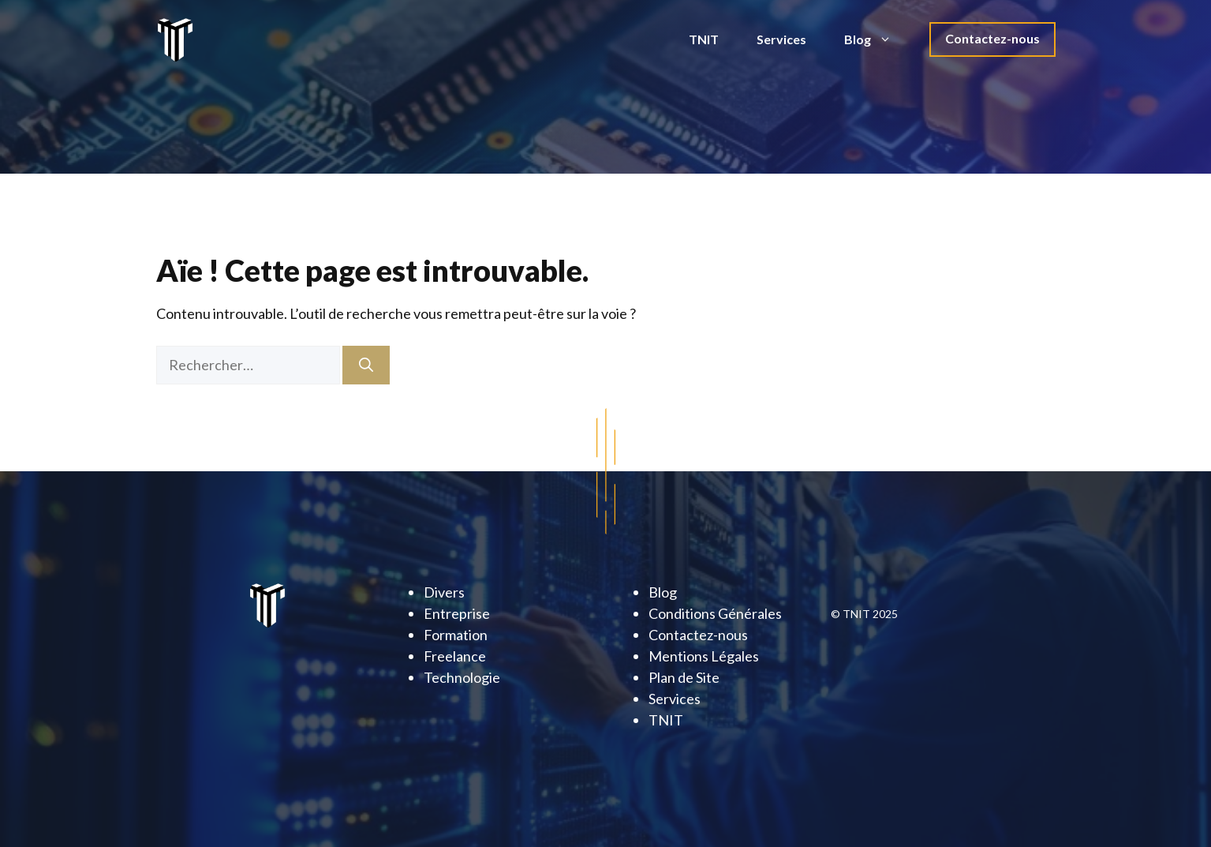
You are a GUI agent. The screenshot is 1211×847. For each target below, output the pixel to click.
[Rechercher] (366, 365)
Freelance (455, 656)
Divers (444, 592)
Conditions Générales (715, 613)
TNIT (704, 39)
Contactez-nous (992, 38)
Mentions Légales (703, 656)
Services (781, 39)
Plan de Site (683, 677)
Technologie (462, 677)
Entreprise (457, 613)
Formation (456, 634)
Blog (877, 39)
